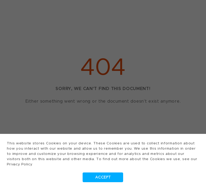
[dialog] (103, 94)
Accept (102, 177)
